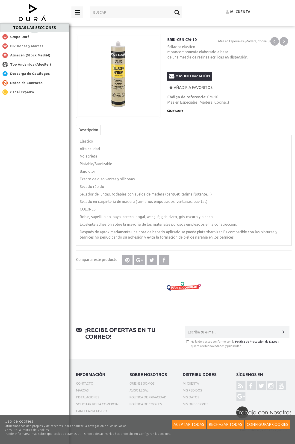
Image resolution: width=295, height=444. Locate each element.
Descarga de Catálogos (30, 74)
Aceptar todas (189, 424)
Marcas (82, 390)
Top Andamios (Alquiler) (30, 64)
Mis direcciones (196, 404)
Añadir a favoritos (190, 87)
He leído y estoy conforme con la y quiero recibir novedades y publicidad (232, 344)
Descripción (88, 130)
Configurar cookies (267, 424)
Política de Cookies (35, 430)
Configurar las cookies (154, 434)
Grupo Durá (20, 37)
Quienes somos (142, 383)
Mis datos (191, 397)
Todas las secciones (34, 28)
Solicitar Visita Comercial (97, 404)
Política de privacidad (148, 397)
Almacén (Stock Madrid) (30, 55)
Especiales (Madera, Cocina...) (249, 41)
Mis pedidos (192, 390)
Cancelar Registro (91, 411)
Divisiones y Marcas (26, 46)
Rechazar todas (225, 424)
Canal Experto (22, 92)
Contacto (84, 383)
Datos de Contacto (26, 83)
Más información (189, 76)
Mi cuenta (191, 383)
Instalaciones (87, 397)
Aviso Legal (139, 390)
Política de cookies (146, 404)
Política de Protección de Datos (256, 341)
